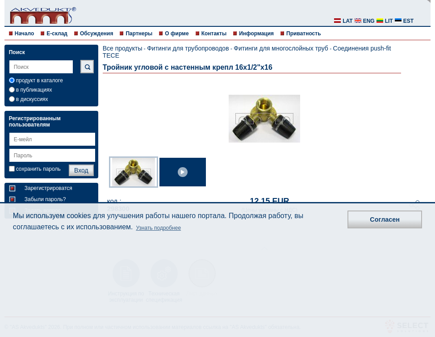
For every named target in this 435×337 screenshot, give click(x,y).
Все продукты (122, 48)
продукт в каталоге (39, 80)
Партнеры (138, 33)
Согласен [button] (385, 219)
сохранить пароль (38, 169)
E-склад (56, 33)
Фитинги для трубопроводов (188, 48)
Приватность (303, 33)
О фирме (176, 33)
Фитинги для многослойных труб (281, 48)
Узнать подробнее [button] (158, 228)
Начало (24, 33)
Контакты (214, 33)
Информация (256, 33)
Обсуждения (96, 33)
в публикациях (34, 90)
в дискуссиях (32, 99)
